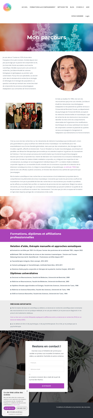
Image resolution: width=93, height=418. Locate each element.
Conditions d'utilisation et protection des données (73, 407)
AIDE (87, 7)
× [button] (27, 391)
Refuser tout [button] (21, 408)
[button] (15, 412)
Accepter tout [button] (9, 408)
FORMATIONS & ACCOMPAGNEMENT (42, 7)
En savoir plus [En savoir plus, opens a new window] (16, 404)
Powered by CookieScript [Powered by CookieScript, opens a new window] (15, 414)
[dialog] (15, 402)
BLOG (72, 7)
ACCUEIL (25, 7)
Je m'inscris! (46, 386)
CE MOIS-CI (80, 7)
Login (87, 16)
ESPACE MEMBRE (77, 16)
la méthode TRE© (70, 167)
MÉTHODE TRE (63, 7)
